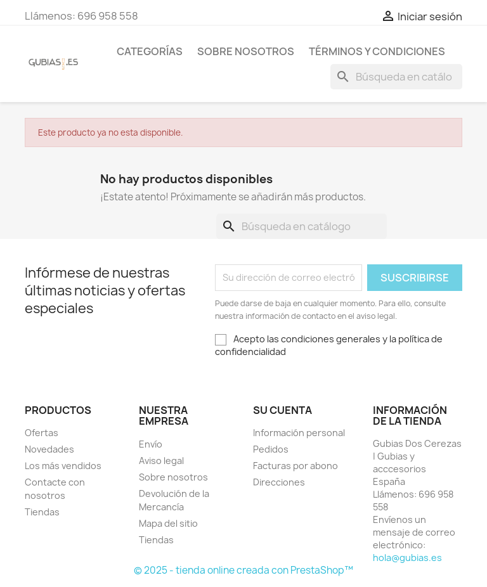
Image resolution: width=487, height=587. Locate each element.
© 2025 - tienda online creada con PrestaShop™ (243, 570)
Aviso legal (161, 461)
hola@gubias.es (407, 558)
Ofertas (41, 433)
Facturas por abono (295, 466)
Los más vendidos (63, 466)
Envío (150, 444)
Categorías (150, 51)
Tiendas (42, 512)
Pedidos (271, 449)
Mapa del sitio (168, 523)
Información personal (299, 433)
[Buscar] (396, 76)
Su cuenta (282, 410)
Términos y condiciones (377, 51)
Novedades (49, 449)
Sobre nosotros (245, 51)
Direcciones (279, 482)
